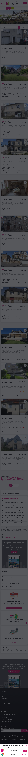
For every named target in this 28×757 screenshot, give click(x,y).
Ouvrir (25, 750)
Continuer (24, 754)
